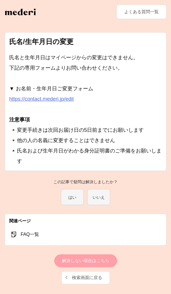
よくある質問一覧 (141, 11)
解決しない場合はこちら (85, 260)
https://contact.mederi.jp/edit (41, 99)
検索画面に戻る (87, 277)
